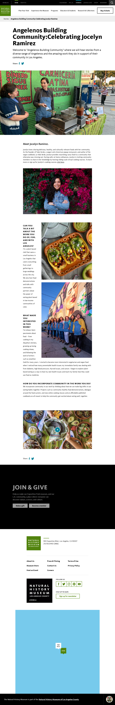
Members (103, 2)
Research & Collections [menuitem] (86, 10)
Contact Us (51, 565)
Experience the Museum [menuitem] (40, 10)
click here (60, 162)
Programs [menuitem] (54, 10)
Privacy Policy (74, 565)
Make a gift (20, 508)
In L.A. (71, 2)
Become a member (39, 508)
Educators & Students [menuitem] (68, 10)
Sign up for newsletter (67, 596)
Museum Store (33, 565)
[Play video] (57, 430)
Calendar (63, 2)
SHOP (96, 2)
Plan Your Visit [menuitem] (24, 10)
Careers (50, 570)
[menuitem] (6, 2)
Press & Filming (53, 561)
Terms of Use (73, 561)
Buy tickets (105, 10)
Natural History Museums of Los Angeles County (59, 699)
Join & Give (88, 2)
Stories (78, 2)
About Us (30, 561)
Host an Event (32, 570)
